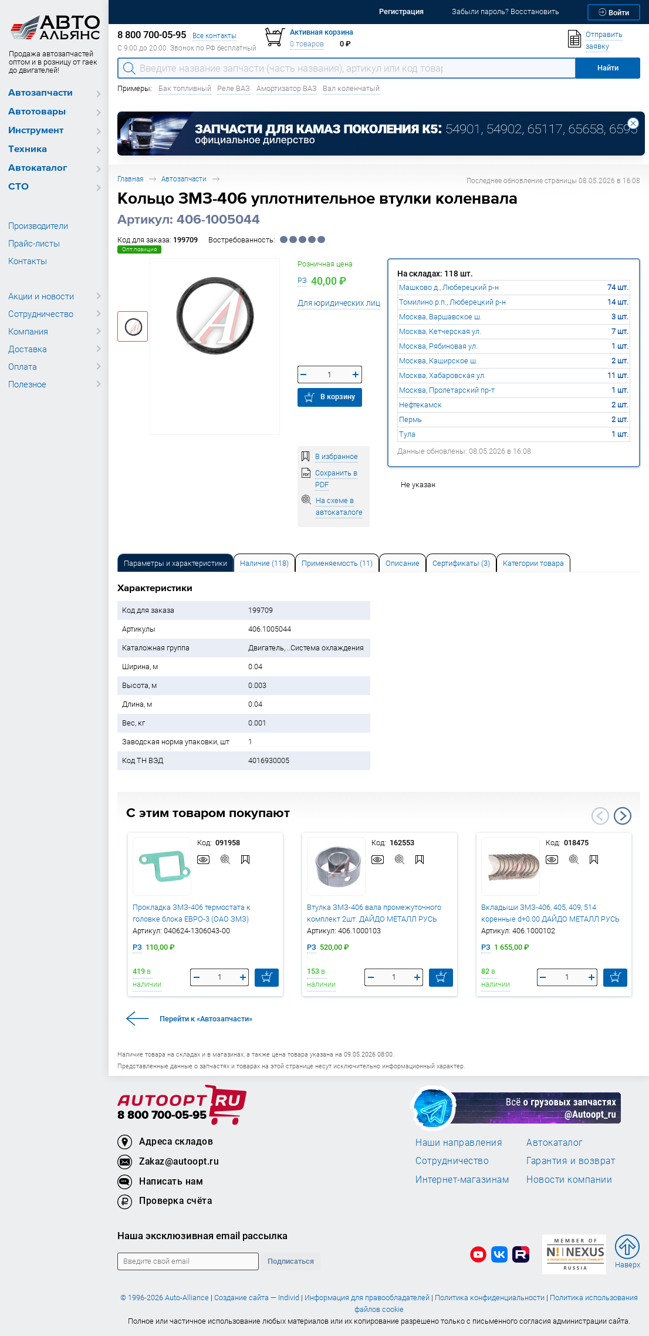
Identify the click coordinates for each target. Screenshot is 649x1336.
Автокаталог (37, 168)
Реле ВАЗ (233, 88)
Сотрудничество (40, 313)
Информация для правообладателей (367, 1298)
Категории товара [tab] (533, 563)
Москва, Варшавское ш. (440, 317)
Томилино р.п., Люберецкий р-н (452, 302)
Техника (27, 149)
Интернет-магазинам (462, 1179)
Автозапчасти (40, 93)
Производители (38, 225)
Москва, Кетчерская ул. (440, 331)
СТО (18, 187)
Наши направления (458, 1142)
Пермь (410, 419)
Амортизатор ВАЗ (286, 88)
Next (622, 816)
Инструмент (35, 131)
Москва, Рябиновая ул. (438, 346)
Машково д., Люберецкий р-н (449, 287)
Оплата (22, 366)
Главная (130, 178)
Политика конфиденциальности (490, 1298)
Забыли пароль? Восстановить (505, 11)
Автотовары (37, 112)
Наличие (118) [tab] (264, 563)
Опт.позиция (139, 249)
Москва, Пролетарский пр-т (447, 390)
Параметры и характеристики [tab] (175, 563)
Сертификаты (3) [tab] (461, 563)
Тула (407, 434)
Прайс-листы (34, 243)
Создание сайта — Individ (256, 1298)
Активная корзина (321, 32)
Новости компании (569, 1179)
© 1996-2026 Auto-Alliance (164, 1298)
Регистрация (401, 11)
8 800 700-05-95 (162, 1115)
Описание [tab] (403, 563)
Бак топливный (184, 88)
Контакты (27, 260)
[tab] (175, 563)
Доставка (27, 349)
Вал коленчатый (351, 88)
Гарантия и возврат (570, 1160)
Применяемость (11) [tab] (337, 563)
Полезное (27, 384)
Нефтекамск (420, 405)
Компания (28, 331)
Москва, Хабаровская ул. (442, 375)
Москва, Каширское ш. (438, 361)
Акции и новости (41, 296)
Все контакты (214, 35)
